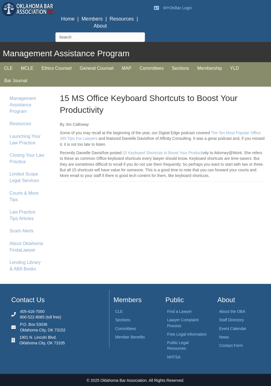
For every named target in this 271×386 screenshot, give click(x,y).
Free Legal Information (187, 334)
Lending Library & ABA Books (25, 265)
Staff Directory (231, 320)
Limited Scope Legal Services (24, 177)
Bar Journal (15, 80)
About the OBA (232, 311)
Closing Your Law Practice (27, 158)
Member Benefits (130, 337)
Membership (209, 68)
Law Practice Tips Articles (22, 215)
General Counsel (96, 68)
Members (92, 19)
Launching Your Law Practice (25, 139)
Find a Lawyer (179, 311)
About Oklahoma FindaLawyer (26, 246)
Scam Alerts (21, 230)
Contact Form (231, 345)
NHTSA (173, 357)
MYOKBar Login (177, 8)
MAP (126, 68)
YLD (234, 68)
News (224, 337)
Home (68, 19)
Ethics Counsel (57, 68)
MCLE (27, 68)
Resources (121, 19)
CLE (8, 68)
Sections (180, 68)
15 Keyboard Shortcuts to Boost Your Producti (163, 153)
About (100, 26)
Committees (152, 68)
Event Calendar (232, 328)
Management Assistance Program (23, 105)
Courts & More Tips (24, 196)
